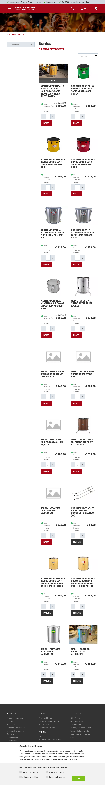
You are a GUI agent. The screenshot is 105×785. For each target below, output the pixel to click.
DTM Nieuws (75, 718)
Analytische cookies (56, 772)
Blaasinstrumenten (15, 718)
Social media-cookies (57, 777)
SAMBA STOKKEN (51, 49)
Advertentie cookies (30, 777)
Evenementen (76, 724)
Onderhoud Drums (47, 727)
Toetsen (10, 734)
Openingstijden (76, 721)
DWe (41, 736)
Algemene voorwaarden (80, 734)
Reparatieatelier (46, 724)
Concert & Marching (16, 727)
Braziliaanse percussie (17, 34)
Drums (10, 721)
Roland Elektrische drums (50, 739)
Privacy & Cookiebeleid (80, 727)
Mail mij (77, 542)
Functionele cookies (30, 772)
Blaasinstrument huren (49, 721)
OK (79, 778)
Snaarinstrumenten (15, 731)
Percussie (11, 724)
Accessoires (12, 740)
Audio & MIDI (12, 737)
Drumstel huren (45, 718)
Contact (73, 737)
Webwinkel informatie (79, 731)
